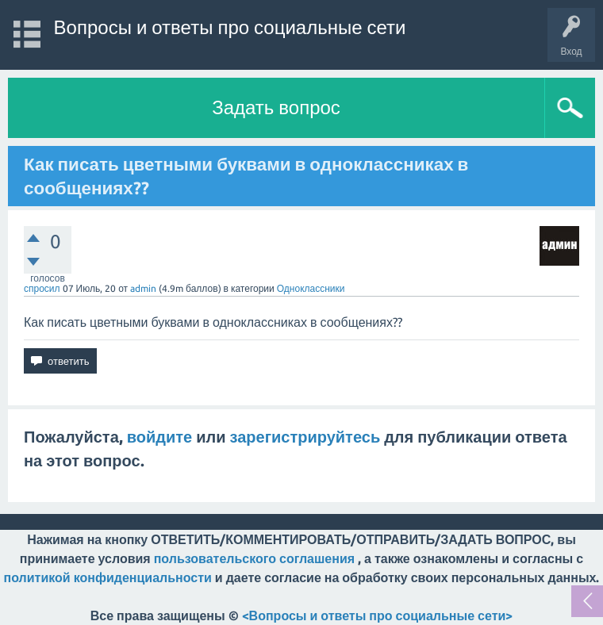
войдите (159, 437)
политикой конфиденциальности (108, 577)
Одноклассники (311, 288)
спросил (42, 288)
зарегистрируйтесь (305, 437)
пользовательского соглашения (254, 558)
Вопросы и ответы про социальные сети (230, 27)
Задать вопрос (276, 107)
